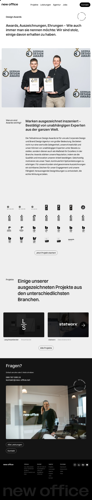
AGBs (61, 471)
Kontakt (85, 4)
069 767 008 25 (41, 467)
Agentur (57, 4)
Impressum (63, 467)
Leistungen (45, 4)
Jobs (65, 4)
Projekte (34, 4)
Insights (51, 473)
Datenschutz (63, 469)
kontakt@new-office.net (18, 380)
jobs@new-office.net (40, 473)
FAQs (61, 473)
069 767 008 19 (13, 377)
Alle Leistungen (15, 444)
